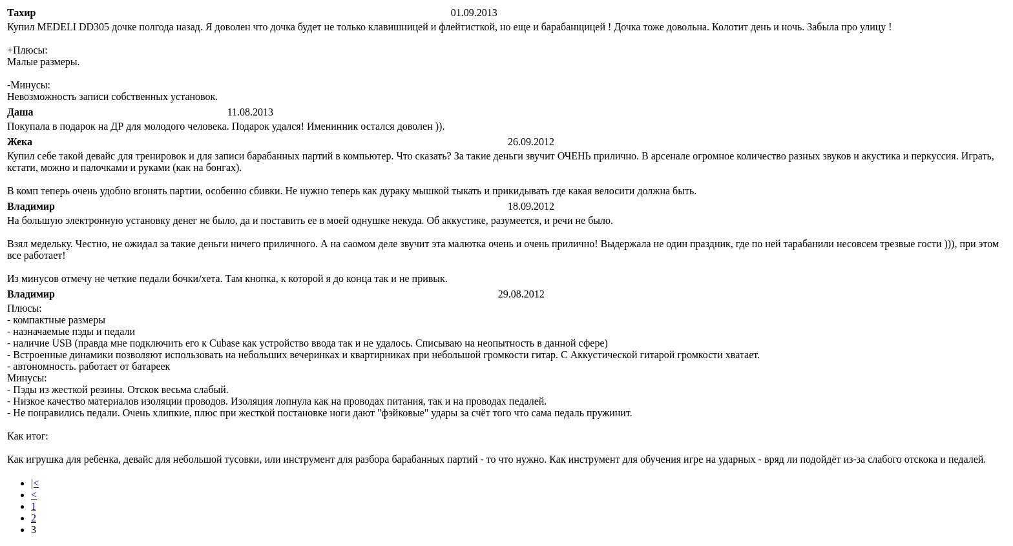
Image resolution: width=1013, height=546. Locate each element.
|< (35, 483)
